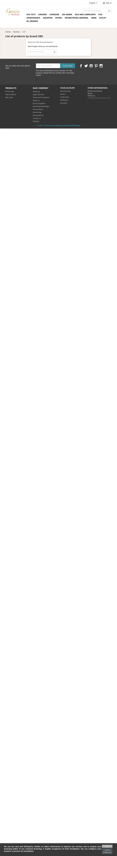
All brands (32, 21)
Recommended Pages (41, 106)
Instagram (101, 66)
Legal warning (38, 94)
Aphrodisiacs (33, 18)
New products (10, 94)
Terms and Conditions (41, 97)
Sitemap (36, 121)
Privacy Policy (38, 109)
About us (36, 100)
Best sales (9, 97)
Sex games (67, 14)
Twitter (86, 66)
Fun (100, 14)
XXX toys (31, 14)
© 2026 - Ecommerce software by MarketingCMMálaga (58, 125)
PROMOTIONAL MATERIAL (76, 18)
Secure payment (39, 103)
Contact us (37, 118)
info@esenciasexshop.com (99, 98)
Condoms (54, 14)
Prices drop (9, 91)
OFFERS (58, 18)
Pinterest (96, 66)
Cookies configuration (107, 851)
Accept (107, 846)
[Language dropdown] (93, 3)
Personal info (65, 91)
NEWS (93, 18)
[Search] (97, 10)
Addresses (64, 100)
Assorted (47, 18)
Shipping (36, 91)
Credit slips (64, 97)
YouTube (91, 66)
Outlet (102, 18)
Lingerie (42, 14)
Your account (67, 88)
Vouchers (63, 103)
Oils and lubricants (85, 14)
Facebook (81, 66)
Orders (63, 94)
